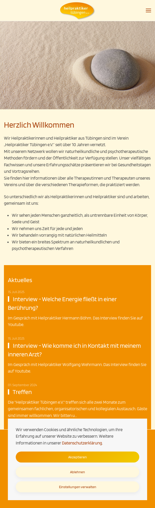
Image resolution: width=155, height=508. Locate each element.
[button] (148, 10)
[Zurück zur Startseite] (77, 10)
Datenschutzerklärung (82, 443)
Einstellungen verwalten (77, 487)
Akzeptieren (77, 457)
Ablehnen (77, 472)
